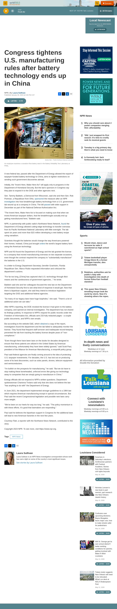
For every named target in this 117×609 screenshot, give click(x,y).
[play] (6, 11)
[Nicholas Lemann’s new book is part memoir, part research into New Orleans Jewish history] (87, 491)
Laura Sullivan (19, 93)
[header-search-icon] (97, 3)
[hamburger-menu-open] (5, 3)
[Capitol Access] (96, 60)
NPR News (16, 437)
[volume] (12, 11)
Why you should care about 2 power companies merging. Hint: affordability (98, 125)
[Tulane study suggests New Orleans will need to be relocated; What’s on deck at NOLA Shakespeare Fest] (87, 575)
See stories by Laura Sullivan (29, 462)
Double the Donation (89, 362)
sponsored (39, 199)
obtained (44, 324)
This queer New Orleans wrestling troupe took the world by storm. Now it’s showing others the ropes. (96, 292)
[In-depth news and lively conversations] (96, 320)
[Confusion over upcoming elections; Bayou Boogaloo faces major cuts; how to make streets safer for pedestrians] (87, 517)
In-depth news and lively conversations (96, 343)
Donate (108, 3)
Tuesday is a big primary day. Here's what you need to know (98, 148)
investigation (9, 202)
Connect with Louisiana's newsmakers (96, 402)
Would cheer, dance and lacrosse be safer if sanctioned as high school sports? (96, 246)
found (63, 224)
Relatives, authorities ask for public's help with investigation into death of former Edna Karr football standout (97, 277)
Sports (84, 235)
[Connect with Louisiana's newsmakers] (96, 381)
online (42, 244)
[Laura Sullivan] (9, 458)
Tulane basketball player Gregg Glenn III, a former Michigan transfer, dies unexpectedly (95, 261)
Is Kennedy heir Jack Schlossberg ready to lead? (97, 158)
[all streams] (106, 11)
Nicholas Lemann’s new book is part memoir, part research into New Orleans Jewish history (103, 492)
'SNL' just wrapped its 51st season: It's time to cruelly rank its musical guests (96, 137)
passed (47, 205)
